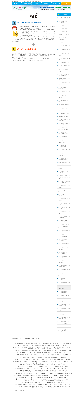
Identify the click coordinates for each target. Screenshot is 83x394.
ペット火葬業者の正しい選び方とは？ (64, 309)
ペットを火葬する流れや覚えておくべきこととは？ (64, 301)
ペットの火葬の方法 (62, 25)
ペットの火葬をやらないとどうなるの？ (64, 261)
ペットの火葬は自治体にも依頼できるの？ (64, 217)
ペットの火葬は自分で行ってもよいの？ (64, 199)
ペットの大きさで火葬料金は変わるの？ (64, 248)
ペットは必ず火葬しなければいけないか (64, 96)
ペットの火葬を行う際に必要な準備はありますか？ (64, 318)
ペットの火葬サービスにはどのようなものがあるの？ (64, 128)
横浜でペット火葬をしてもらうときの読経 (64, 38)
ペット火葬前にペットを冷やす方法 (64, 54)
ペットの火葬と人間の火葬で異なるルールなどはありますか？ (64, 226)
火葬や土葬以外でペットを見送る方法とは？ (64, 253)
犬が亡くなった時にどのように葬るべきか (64, 79)
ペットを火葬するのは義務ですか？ (64, 212)
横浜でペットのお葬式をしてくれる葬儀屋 (64, 22)
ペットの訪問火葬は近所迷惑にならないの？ (64, 266)
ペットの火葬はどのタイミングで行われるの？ (64, 137)
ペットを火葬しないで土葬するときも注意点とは (64, 124)
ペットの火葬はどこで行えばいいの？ (64, 270)
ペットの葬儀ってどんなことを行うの (64, 195)
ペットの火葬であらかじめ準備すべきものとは (64, 182)
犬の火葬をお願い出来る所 (63, 116)
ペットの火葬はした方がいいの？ (64, 274)
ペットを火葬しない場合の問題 (64, 18)
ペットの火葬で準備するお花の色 (64, 83)
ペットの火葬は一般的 (63, 31)
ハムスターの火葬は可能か (63, 62)
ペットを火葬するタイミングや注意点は (64, 168)
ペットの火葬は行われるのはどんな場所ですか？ (64, 257)
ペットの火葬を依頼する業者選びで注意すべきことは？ (64, 75)
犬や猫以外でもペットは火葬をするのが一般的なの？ (64, 163)
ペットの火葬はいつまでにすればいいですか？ (64, 283)
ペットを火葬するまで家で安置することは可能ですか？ (64, 133)
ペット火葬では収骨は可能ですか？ (64, 101)
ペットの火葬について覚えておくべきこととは (64, 146)
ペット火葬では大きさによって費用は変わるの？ (64, 155)
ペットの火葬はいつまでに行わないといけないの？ (64, 208)
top (15, 343)
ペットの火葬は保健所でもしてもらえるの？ (64, 244)
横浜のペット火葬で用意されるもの (64, 70)
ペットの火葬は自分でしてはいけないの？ (64, 288)
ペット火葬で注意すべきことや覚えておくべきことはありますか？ (64, 330)
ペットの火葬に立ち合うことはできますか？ (64, 314)
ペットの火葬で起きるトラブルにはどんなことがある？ (64, 159)
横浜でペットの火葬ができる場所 (64, 105)
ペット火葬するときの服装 (63, 113)
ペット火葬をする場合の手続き (64, 46)
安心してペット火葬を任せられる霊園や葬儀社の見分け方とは (64, 177)
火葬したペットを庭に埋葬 (63, 34)
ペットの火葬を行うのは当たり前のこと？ (64, 120)
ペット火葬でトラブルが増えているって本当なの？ (64, 296)
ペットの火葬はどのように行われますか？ (64, 92)
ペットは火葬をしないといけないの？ (64, 150)
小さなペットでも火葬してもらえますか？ (64, 240)
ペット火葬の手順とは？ (63, 326)
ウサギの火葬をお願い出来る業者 (64, 109)
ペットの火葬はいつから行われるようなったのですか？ (64, 231)
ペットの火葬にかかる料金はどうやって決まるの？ (64, 235)
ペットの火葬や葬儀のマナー (64, 28)
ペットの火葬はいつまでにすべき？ (64, 191)
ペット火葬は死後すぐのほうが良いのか (64, 88)
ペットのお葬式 (61, 42)
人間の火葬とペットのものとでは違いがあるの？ (64, 141)
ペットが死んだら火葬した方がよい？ (64, 204)
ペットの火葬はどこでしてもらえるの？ (64, 279)
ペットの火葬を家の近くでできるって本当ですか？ (64, 292)
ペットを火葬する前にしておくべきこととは (64, 221)
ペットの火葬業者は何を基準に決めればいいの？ (64, 305)
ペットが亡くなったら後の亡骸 (64, 66)
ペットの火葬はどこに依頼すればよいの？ (64, 186)
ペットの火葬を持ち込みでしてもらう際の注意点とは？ (64, 322)
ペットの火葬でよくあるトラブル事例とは (64, 172)
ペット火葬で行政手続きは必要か (64, 59)
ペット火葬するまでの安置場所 (64, 50)
